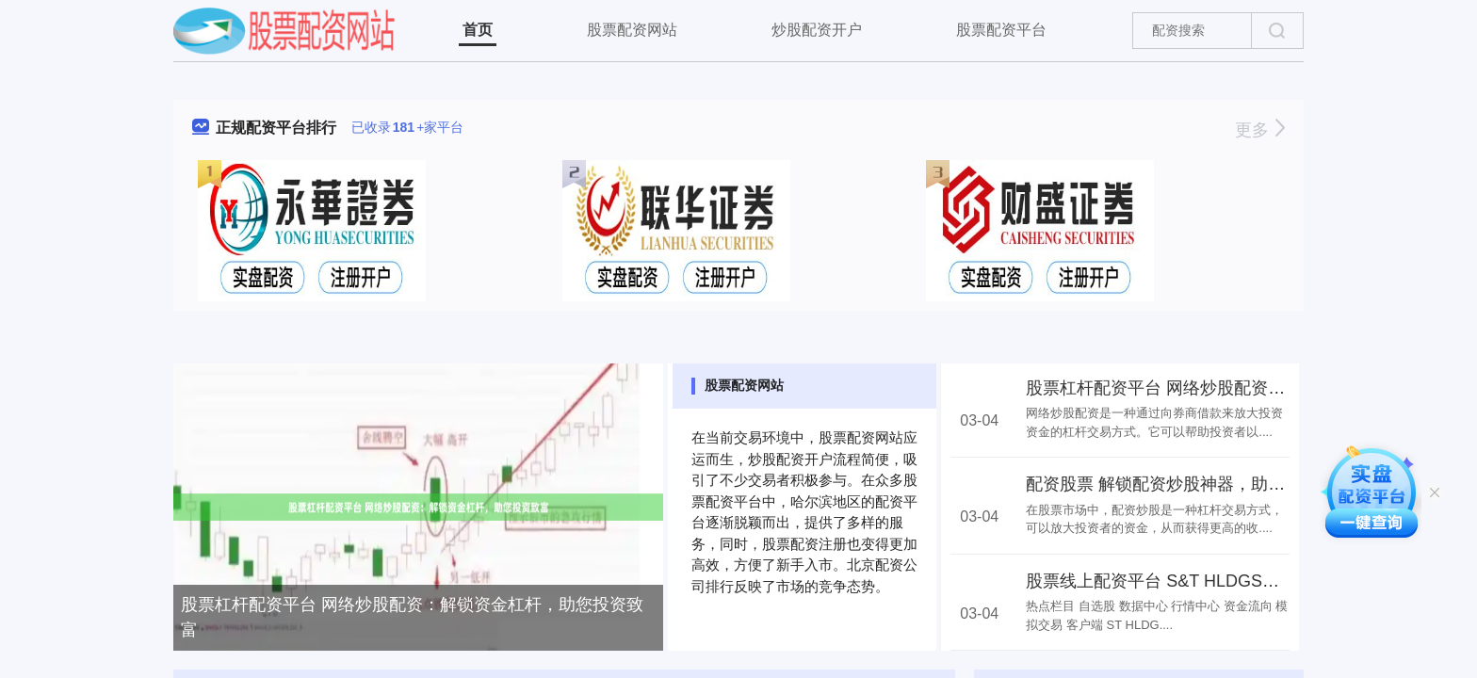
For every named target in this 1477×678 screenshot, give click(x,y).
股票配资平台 (1001, 30)
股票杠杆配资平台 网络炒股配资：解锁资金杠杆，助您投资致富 (412, 617)
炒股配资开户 (816, 30)
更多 (1260, 130)
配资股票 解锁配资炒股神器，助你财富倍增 (1189, 484)
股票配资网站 (632, 30)
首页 (478, 30)
